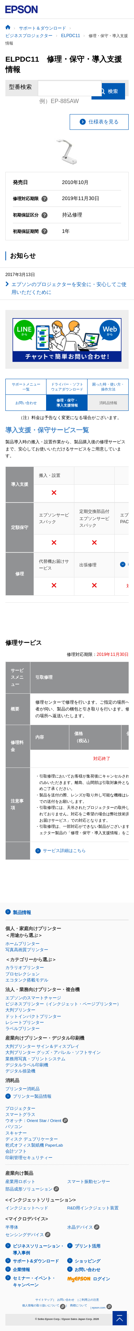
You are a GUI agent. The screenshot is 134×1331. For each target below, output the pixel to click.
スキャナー (16, 1133)
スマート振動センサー (88, 1181)
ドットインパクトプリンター (33, 1016)
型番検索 (20, 88)
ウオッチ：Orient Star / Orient (33, 1120)
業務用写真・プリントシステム (35, 1059)
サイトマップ (44, 1299)
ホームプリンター (22, 944)
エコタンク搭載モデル (26, 980)
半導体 (11, 1227)
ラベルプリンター (22, 1028)
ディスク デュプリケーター (31, 1139)
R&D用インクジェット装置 (93, 1208)
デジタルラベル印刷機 (26, 1065)
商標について (78, 1305)
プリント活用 (87, 1246)
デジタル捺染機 (20, 1071)
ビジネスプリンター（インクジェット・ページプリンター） (63, 1004)
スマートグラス (20, 1114)
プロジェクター (20, 1108)
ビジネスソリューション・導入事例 (38, 1249)
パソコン (14, 1127)
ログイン (88, 1279)
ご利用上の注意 (89, 1299)
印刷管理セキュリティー (29, 1158)
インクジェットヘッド (26, 1208)
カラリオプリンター (24, 967)
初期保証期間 (30, 231)
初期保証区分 (30, 215)
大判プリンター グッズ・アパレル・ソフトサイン (53, 1052)
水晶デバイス (80, 1227)
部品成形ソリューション (29, 1189)
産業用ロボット (20, 1181)
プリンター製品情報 (32, 1096)
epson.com (98, 1307)
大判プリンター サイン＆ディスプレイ (42, 1046)
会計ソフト (16, 1151)
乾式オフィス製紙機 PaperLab (34, 1145)
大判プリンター (20, 1010)
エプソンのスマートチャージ (33, 998)
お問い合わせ (87, 1269)
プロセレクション (22, 974)
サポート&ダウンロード (36, 1261)
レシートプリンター (24, 1022)
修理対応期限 (30, 198)
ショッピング (87, 1261)
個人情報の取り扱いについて (43, 1306)
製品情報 (22, 912)
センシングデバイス (24, 1235)
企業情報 (21, 1269)
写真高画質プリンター (26, 950)
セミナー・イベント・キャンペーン (34, 1281)
